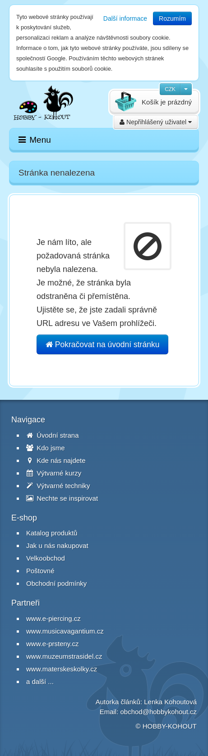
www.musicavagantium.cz (65, 631)
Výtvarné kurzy (53, 473)
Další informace (125, 18)
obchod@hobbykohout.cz (158, 711)
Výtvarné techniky (58, 485)
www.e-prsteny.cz (52, 643)
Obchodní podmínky (56, 583)
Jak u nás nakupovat (57, 545)
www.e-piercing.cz (53, 618)
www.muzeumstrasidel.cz (64, 656)
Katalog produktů (51, 533)
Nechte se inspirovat (62, 498)
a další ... (40, 681)
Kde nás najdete (56, 460)
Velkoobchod (45, 558)
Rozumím (172, 18)
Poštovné (40, 571)
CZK (170, 89)
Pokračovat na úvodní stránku (102, 344)
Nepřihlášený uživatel (156, 122)
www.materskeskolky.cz (61, 669)
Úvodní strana (52, 435)
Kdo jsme (45, 448)
